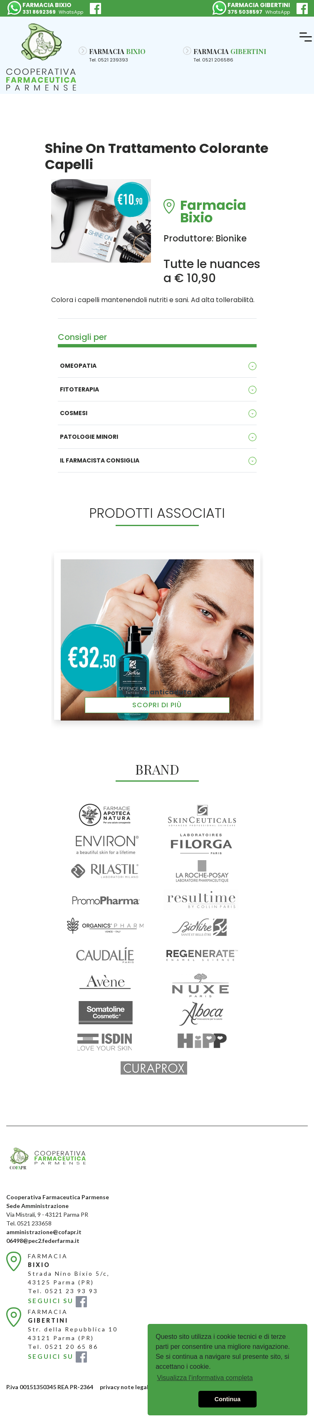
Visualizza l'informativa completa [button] (204, 1377)
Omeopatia (78, 366)
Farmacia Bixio (213, 206)
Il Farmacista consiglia (99, 460)
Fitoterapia (79, 389)
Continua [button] (227, 1399)
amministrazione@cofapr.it (44, 1231)
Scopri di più (157, 705)
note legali (135, 1386)
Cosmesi (73, 413)
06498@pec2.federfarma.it (42, 1240)
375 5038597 (244, 11)
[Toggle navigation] (305, 37)
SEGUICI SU (57, 1300)
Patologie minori (89, 437)
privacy (109, 1386)
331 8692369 (39, 11)
